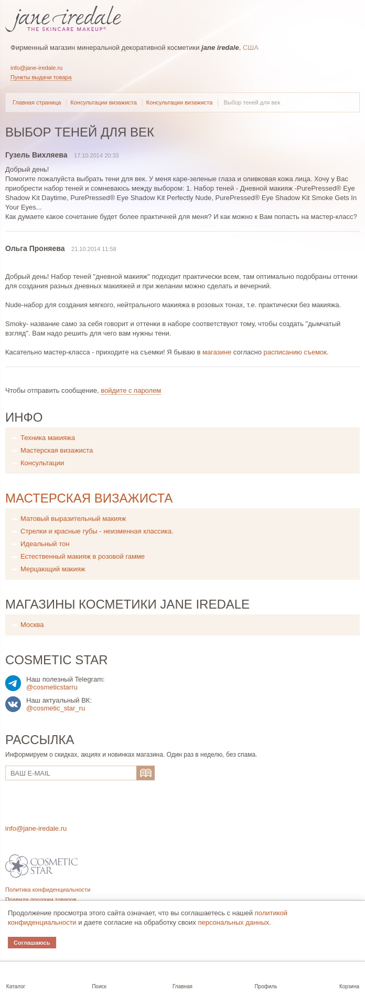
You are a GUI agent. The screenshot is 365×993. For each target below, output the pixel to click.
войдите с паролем (131, 390)
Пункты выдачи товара (41, 77)
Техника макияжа (47, 438)
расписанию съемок (295, 352)
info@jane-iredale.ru (36, 68)
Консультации (42, 463)
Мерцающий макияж (52, 569)
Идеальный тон (44, 544)
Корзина (349, 986)
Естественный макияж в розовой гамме (82, 556)
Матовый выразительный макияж (73, 518)
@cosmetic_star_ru (55, 708)
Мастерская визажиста (56, 450)
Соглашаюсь (32, 942)
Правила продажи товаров (41, 899)
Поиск (99, 986)
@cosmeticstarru (52, 687)
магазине (216, 352)
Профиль (265, 986)
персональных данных (233, 922)
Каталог (15, 986)
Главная (182, 986)
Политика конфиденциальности (47, 889)
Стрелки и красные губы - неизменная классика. (97, 531)
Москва (32, 625)
